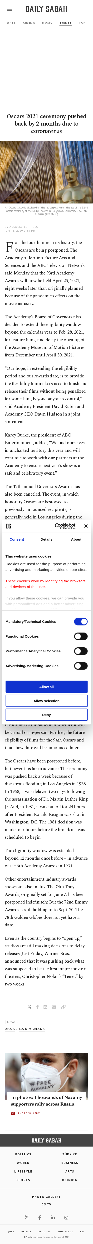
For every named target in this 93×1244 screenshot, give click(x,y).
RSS (82, 1231)
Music (47, 22)
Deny (46, 715)
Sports (23, 1180)
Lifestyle (23, 1171)
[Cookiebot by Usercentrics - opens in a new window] (56, 526)
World (23, 1163)
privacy (26, 1231)
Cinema (29, 22)
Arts (11, 22)
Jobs (11, 1231)
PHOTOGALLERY (29, 1113)
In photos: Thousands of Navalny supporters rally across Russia (46, 1101)
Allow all (46, 687)
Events (65, 22)
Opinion (70, 1180)
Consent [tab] (17, 539)
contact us (65, 1231)
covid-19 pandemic (32, 1029)
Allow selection (46, 701)
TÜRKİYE (69, 1154)
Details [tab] (47, 539)
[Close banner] (86, 526)
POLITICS (23, 1154)
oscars (10, 1029)
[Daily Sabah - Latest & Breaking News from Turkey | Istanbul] (46, 9)
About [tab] (76, 539)
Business (69, 1163)
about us (44, 1231)
